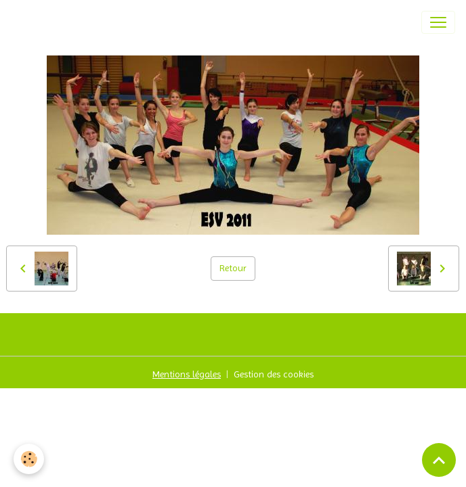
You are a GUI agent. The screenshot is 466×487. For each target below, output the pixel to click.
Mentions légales (186, 374)
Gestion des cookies (274, 374)
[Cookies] (29, 459)
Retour (233, 267)
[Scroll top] (439, 460)
